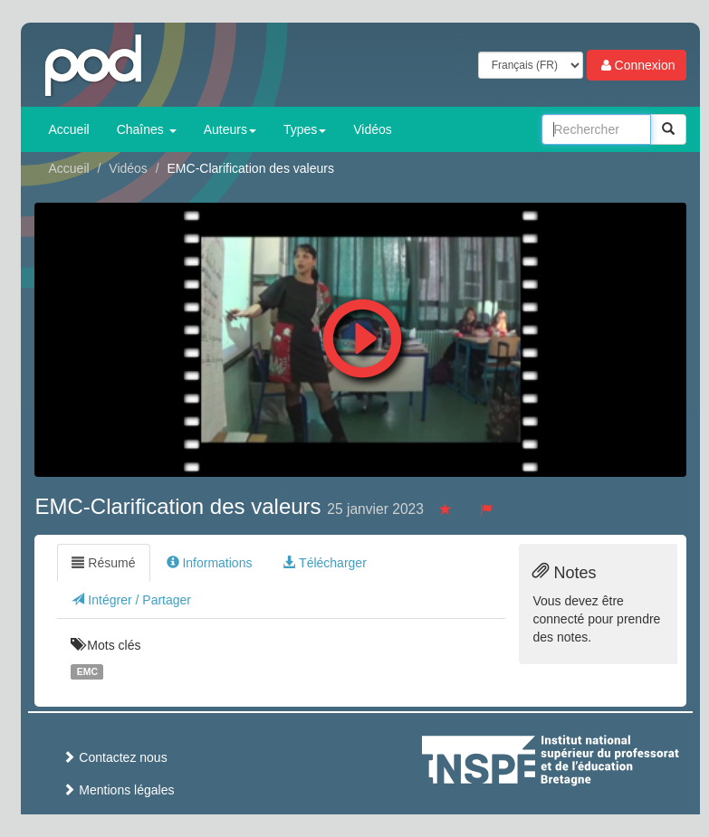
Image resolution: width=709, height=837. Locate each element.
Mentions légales (118, 790)
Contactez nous (114, 757)
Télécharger (324, 563)
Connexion (637, 65)
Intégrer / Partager (131, 600)
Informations (210, 563)
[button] (362, 334)
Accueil (68, 129)
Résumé (103, 563)
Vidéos (372, 129)
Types (304, 129)
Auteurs (230, 129)
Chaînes (147, 129)
